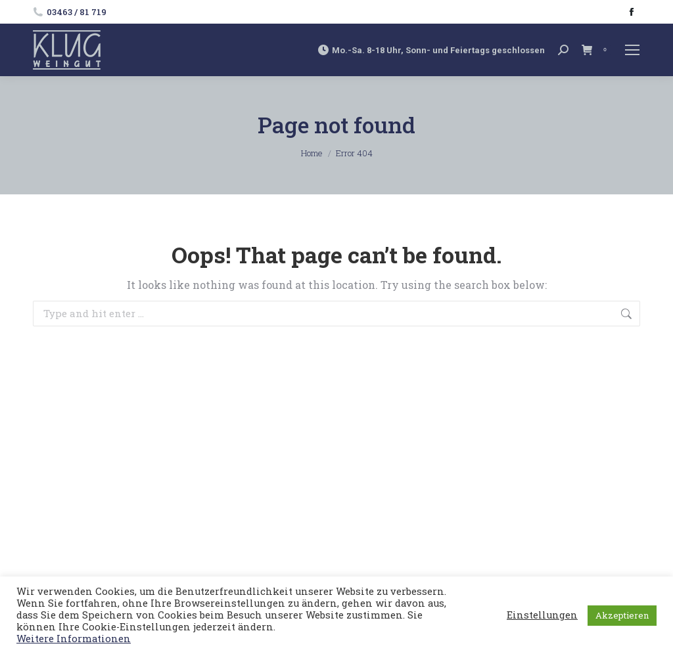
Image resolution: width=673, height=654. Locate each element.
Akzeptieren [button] (622, 615)
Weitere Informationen (73, 638)
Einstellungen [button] (542, 615)
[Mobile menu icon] (632, 50)
